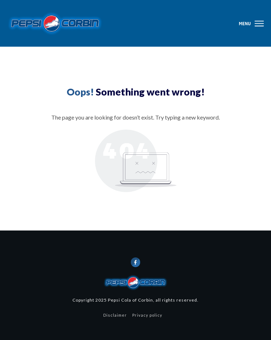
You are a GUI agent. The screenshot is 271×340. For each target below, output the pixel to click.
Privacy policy (147, 315)
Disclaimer (115, 315)
